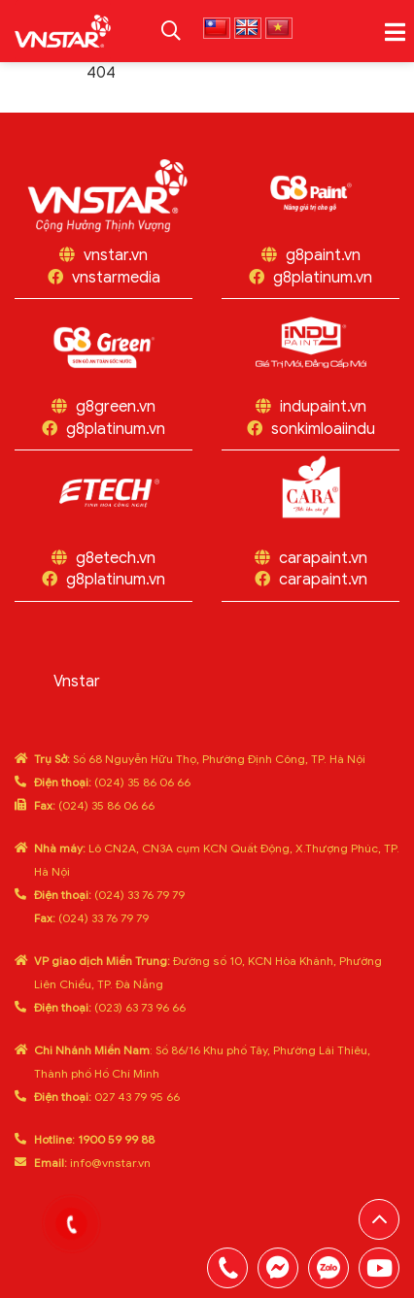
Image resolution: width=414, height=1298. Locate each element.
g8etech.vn (115, 558)
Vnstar (76, 681)
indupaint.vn (323, 406)
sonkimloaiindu (323, 429)
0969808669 (328, 1268)
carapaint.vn (323, 558)
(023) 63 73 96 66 (110, 1007)
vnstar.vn (116, 255)
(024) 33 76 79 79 (109, 894)
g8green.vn (115, 406)
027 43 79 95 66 (107, 1096)
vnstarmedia (116, 277)
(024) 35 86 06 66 (112, 782)
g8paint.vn (323, 255)
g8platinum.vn (322, 277)
